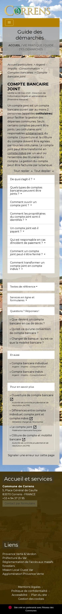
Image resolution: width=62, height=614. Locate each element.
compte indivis (16, 153)
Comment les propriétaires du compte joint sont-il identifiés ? (27, 216)
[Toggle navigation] (9, 23)
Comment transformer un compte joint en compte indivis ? (27, 265)
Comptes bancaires (20, 72)
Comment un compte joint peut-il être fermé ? (26, 253)
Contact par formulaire (20, 503)
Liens (11, 545)
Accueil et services (28, 479)
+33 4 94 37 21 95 (13, 498)
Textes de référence (22, 286)
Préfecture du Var (14, 558)
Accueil (14, 45)
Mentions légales (29, 587)
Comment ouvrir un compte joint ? (23, 203)
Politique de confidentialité (29, 590)
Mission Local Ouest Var (17, 569)
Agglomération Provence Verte (23, 573)
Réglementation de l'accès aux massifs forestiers (27, 564)
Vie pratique (32, 45)
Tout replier (24, 171)
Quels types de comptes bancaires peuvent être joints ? (26, 190)
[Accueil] (29, 9)
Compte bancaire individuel (30, 363)
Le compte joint (24, 427)
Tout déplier (44, 171)
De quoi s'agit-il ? (21, 179)
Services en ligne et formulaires (22, 299)
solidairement (34, 133)
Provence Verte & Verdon (19, 554)
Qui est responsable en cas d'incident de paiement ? (27, 241)
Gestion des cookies (31, 598)
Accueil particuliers (20, 64)
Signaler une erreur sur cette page (31, 455)
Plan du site (39, 594)
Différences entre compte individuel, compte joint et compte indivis (28, 414)
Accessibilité (19, 594)
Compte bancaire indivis (27, 371)
